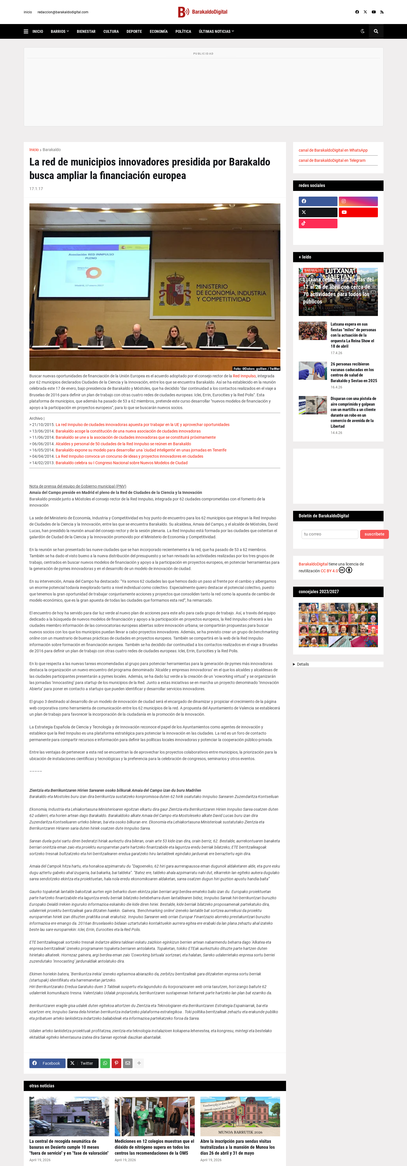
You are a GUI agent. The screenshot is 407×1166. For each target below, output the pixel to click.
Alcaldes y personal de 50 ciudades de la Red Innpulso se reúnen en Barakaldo (123, 444)
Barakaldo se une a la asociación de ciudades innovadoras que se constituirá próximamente (136, 437)
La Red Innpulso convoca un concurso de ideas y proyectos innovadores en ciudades (129, 456)
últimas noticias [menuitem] (215, 31)
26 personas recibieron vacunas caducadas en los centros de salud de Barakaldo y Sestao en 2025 (354, 372)
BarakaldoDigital (313, 564)
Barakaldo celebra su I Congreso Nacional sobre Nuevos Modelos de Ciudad (122, 463)
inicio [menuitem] (38, 31)
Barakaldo (52, 150)
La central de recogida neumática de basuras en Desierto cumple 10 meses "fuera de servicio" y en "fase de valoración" (69, 1147)
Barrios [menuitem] (58, 31)
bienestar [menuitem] (86, 31)
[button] (28, 31)
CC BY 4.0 (336, 570)
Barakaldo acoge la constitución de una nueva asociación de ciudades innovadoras (128, 431)
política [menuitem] (183, 31)
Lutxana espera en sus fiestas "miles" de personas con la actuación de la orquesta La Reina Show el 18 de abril (353, 335)
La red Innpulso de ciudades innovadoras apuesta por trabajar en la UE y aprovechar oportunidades (143, 424)
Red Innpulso (244, 376)
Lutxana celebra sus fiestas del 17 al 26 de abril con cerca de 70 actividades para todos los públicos (338, 290)
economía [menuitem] (159, 31)
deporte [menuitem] (134, 31)
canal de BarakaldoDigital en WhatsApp (333, 150)
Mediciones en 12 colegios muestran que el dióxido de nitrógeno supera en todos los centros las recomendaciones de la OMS (154, 1147)
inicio (28, 12)
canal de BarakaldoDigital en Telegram (332, 160)
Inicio (34, 150)
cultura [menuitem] (111, 31)
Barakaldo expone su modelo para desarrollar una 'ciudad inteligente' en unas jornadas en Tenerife (141, 450)
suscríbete (374, 534)
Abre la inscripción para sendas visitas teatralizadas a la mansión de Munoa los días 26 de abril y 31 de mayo (237, 1147)
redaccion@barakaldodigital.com (63, 12)
